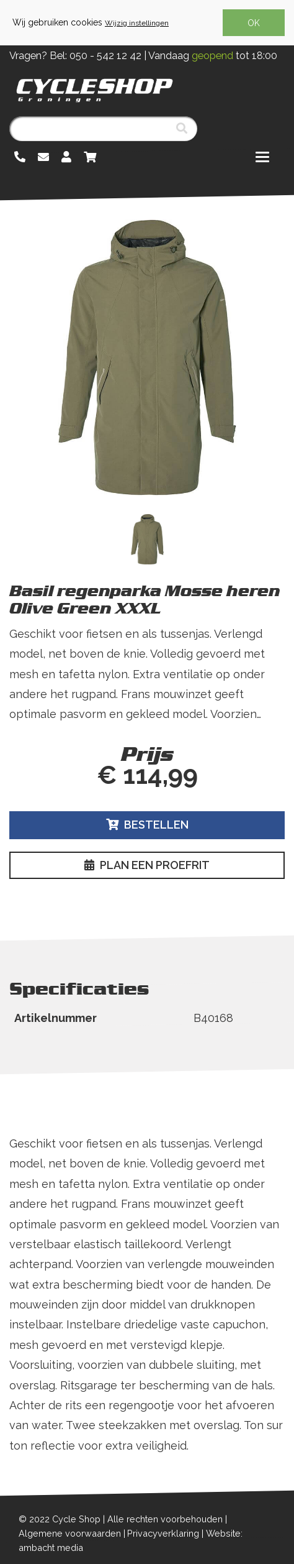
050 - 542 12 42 (105, 56)
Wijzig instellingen (137, 23)
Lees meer (39, 734)
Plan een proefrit (147, 865)
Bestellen (147, 824)
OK (253, 23)
